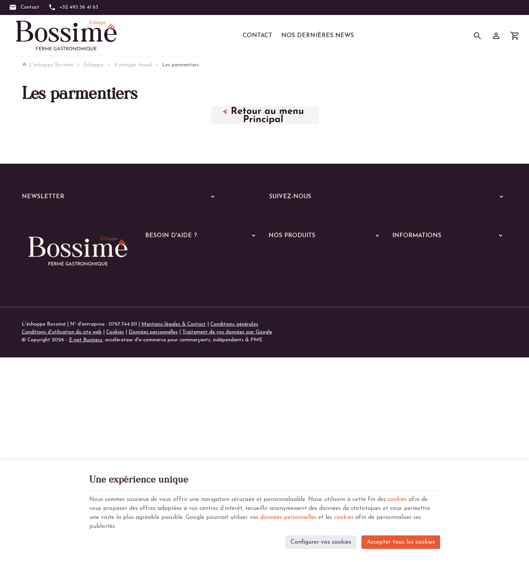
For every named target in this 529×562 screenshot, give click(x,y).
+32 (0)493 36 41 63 (60, 402)
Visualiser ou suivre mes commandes (186, 310)
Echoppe (93, 65)
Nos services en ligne (292, 310)
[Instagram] (300, 216)
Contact (257, 36)
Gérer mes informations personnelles (186, 330)
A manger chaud (132, 65)
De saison (284, 431)
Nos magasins (408, 310)
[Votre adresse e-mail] (120, 217)
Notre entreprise (411, 300)
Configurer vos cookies (321, 542)
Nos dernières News (317, 36)
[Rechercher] (477, 35)
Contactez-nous (410, 320)
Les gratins (286, 402)
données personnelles (322, 517)
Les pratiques (288, 450)
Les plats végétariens (297, 363)
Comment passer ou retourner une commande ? (199, 300)
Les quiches (286, 412)
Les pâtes (284, 373)
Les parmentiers (291, 421)
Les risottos (287, 392)
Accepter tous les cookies (401, 542)
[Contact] (24, 7)
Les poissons (287, 353)
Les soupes (285, 441)
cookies (406, 499)
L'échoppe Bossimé (47, 65)
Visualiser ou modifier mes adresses (185, 320)
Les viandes (286, 343)
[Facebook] (277, 216)
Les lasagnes (288, 382)
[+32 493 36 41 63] (73, 7)
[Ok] (210, 217)
